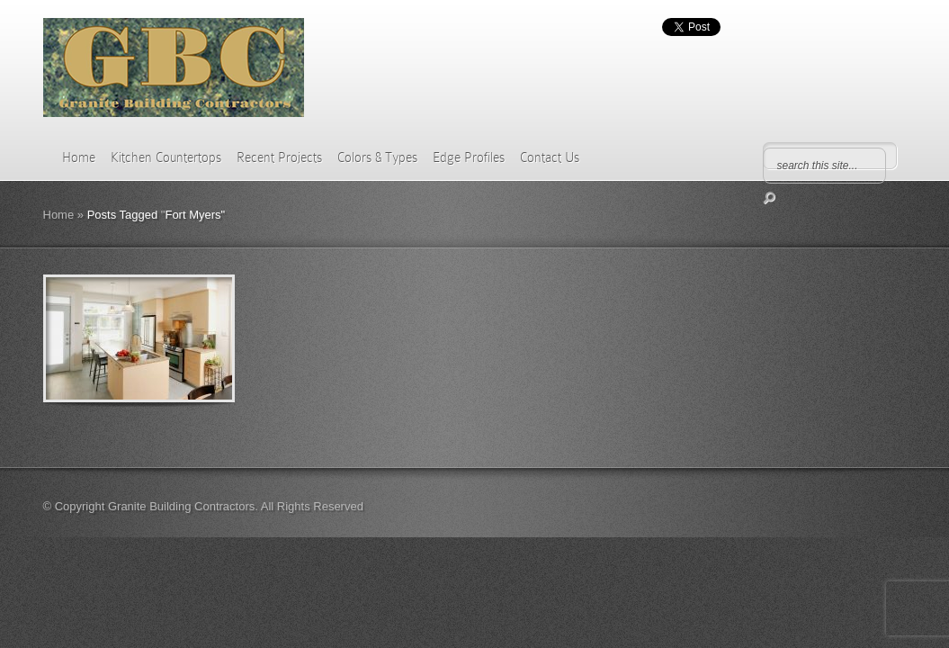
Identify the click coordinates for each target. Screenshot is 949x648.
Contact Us (549, 157)
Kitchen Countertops (166, 157)
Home (78, 157)
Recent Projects (279, 157)
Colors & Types (377, 157)
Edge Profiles (469, 157)
